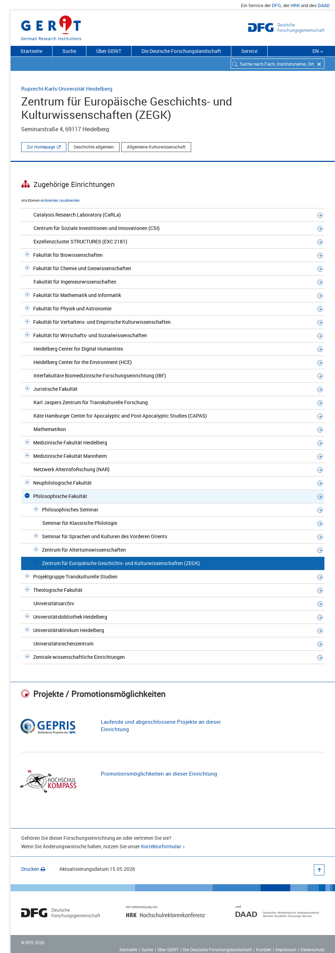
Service (249, 51)
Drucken (33, 869)
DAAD (324, 5)
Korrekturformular (161, 846)
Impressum (285, 949)
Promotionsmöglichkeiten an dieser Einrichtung (159, 773)
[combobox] (277, 64)
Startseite (31, 51)
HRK (295, 5)
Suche (69, 51)
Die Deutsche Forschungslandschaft (181, 51)
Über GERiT (108, 51)
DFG (276, 5)
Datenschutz (312, 949)
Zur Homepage (41, 147)
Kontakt (263, 949)
